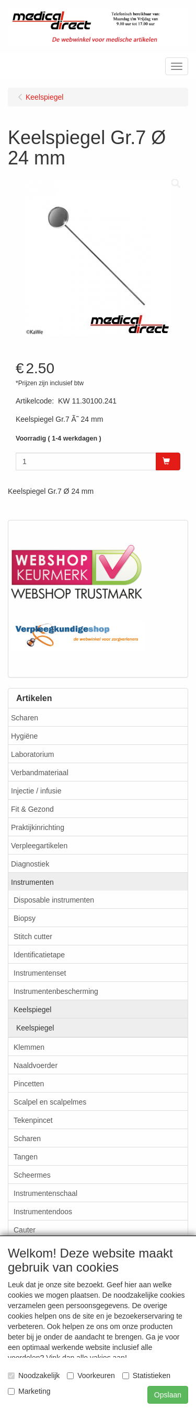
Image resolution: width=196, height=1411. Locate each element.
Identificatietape (39, 955)
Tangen (26, 1157)
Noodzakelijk (34, 1375)
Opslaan (167, 1395)
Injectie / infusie (36, 791)
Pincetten (29, 1084)
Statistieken (146, 1375)
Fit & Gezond (32, 809)
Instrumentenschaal (45, 1193)
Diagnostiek (30, 864)
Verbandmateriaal (39, 772)
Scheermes (32, 1175)
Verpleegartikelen (39, 845)
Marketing (29, 1391)
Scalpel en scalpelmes (50, 1102)
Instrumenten (32, 882)
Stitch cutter (33, 936)
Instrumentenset (40, 973)
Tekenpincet (33, 1120)
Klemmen (29, 1047)
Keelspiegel (32, 1009)
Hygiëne (24, 736)
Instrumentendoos (43, 1211)
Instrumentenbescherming (56, 991)
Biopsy (25, 918)
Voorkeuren (91, 1375)
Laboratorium (32, 754)
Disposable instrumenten (54, 900)
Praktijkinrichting (37, 827)
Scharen (24, 718)
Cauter (25, 1230)
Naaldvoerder (35, 1065)
